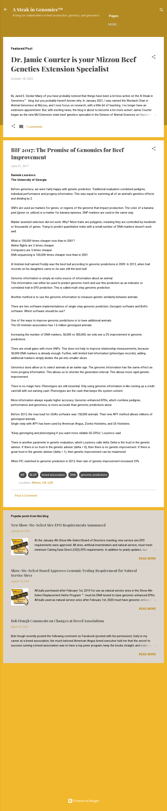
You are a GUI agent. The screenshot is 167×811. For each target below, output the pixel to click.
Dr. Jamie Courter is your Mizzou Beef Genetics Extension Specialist (73, 76)
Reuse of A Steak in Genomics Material (82, 36)
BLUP (33, 604)
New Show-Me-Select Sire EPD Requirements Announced (58, 654)
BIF (23, 604)
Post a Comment (26, 625)
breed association (53, 604)
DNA (73, 604)
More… (126, 36)
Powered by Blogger (83, 801)
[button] (153, 70)
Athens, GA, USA (42, 612)
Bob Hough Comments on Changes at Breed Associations (57, 750)
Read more (147, 688)
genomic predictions (94, 604)
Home (39, 36)
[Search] (161, 11)
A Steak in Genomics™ (38, 9)
